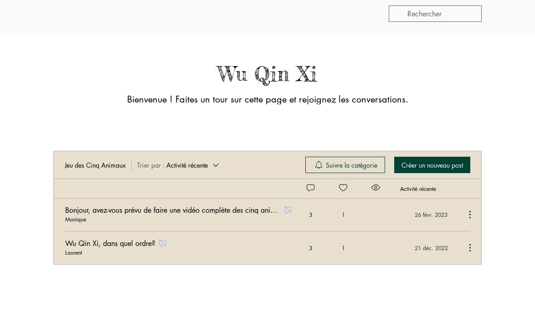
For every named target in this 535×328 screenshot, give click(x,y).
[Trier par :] (178, 164)
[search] (435, 13)
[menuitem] (345, 165)
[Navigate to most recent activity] (429, 214)
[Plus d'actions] (465, 214)
